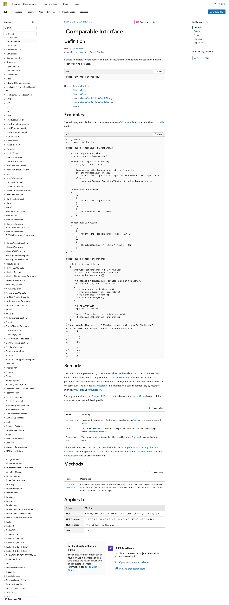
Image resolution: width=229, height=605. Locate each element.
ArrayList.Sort (94, 389)
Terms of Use (106, 596)
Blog (40, 596)
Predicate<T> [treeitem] (12, 363)
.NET (74, 21)
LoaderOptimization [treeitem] (15, 186)
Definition (198, 27)
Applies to (198, 42)
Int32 (138, 396)
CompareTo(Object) (119, 377)
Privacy (64, 596)
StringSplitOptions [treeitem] (14, 471)
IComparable (127, 122)
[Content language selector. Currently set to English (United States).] (17, 589)
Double (105, 447)
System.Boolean (81, 85)
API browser (84, 21)
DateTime (69, 451)
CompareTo (158, 122)
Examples (198, 31)
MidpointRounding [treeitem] (14, 247)
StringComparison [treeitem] (14, 463)
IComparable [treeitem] (14, 41)
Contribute (52, 596)
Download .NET (217, 11)
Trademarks (121, 596)
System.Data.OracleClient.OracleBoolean (93, 102)
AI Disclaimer (9, 596)
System (79, 48)
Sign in (222, 3)
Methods (198, 38)
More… (76, 106)
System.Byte (79, 89)
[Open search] (215, 4)
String (145, 447)
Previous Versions (26, 596)
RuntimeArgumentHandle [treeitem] (17, 405)
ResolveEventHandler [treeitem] (15, 401)
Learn (66, 21)
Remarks (197, 35)
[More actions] (162, 22)
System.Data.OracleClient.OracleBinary (92, 98)
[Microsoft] (5, 4)
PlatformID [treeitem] (10, 355)
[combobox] (20, 28)
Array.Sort (77, 389)
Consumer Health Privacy (84, 596)
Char (151, 447)
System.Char (79, 94)
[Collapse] (33, 22)
